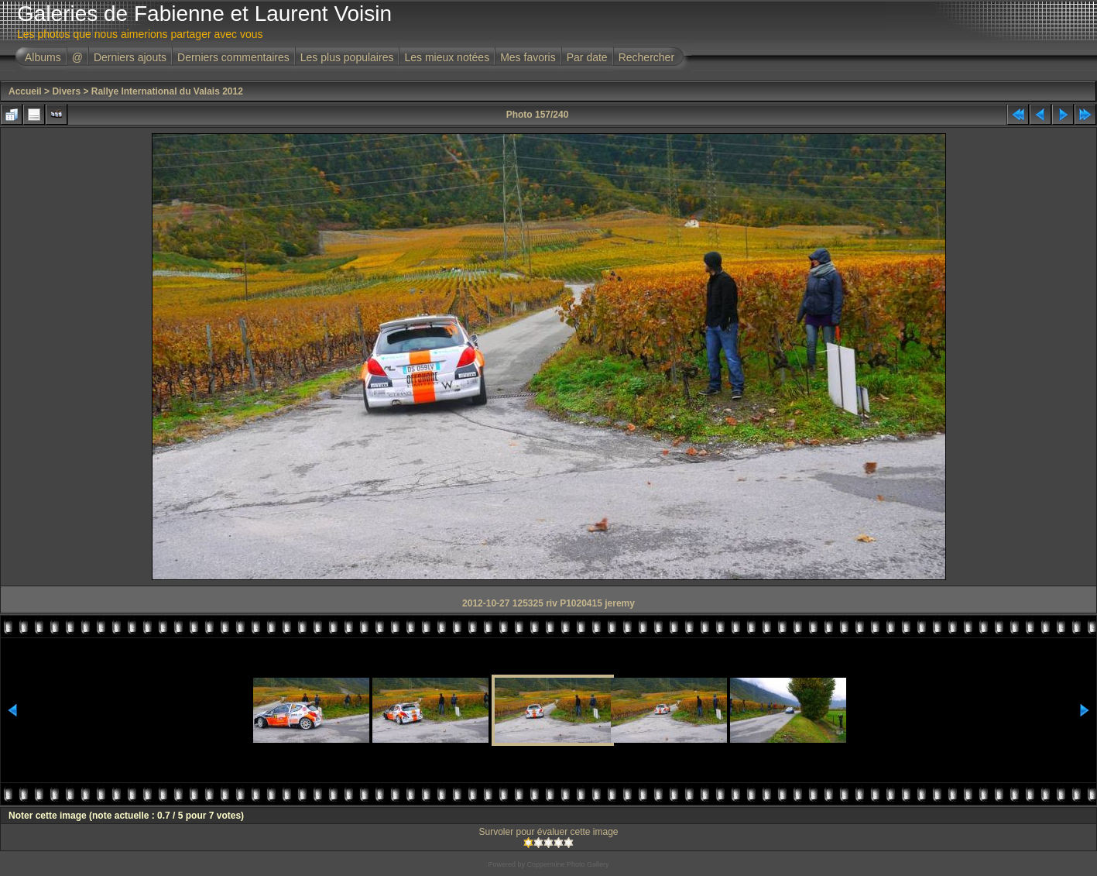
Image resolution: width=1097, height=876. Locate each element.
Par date (587, 57)
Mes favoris (528, 57)
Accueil (25, 91)
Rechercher (646, 57)
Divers (66, 91)
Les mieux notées (446, 57)
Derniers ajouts (130, 57)
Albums (43, 57)
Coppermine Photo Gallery (567, 864)
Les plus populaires (347, 57)
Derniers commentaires (233, 57)
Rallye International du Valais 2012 (167, 91)
